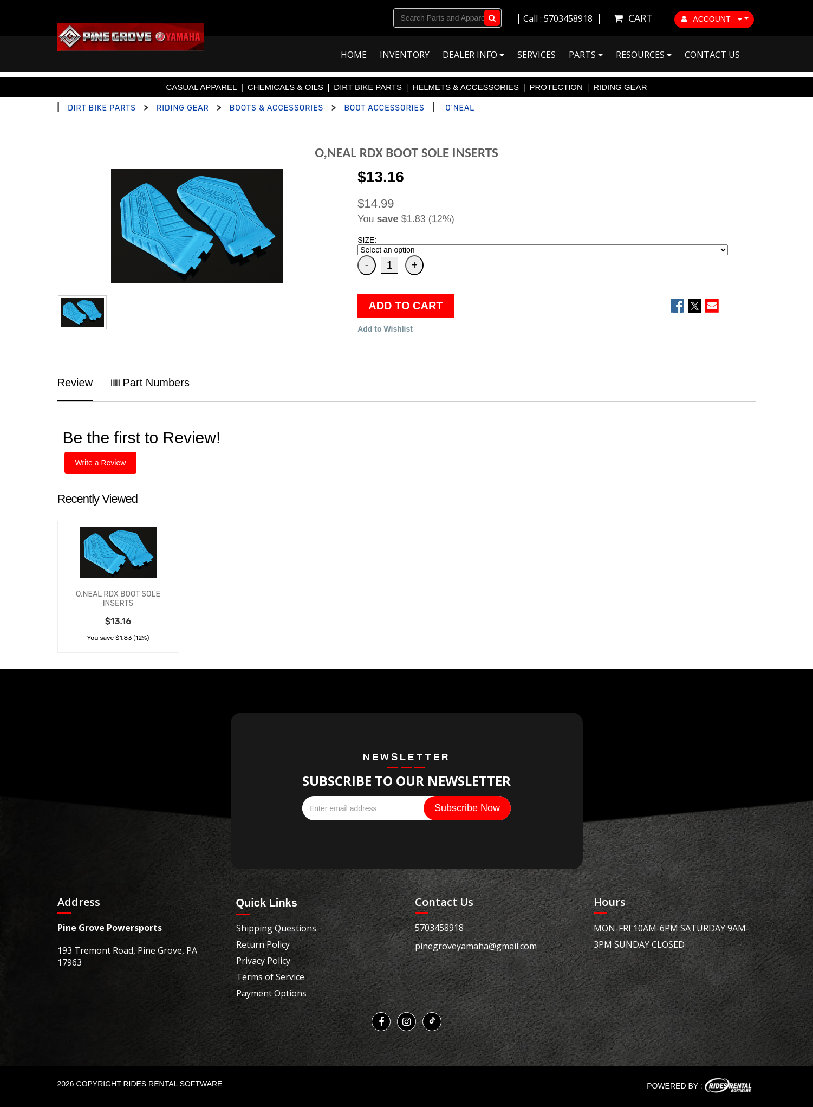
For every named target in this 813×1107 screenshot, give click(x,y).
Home (354, 55)
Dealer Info (473, 55)
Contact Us (712, 55)
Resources (644, 55)
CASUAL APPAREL (201, 87)
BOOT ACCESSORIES (384, 108)
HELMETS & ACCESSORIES (465, 87)
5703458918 (439, 928)
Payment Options (271, 993)
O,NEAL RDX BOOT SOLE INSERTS (118, 599)
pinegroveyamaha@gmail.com (476, 946)
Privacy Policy (263, 961)
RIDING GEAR (620, 87)
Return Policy (263, 944)
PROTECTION (556, 87)
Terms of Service (270, 977)
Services (536, 55)
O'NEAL (459, 108)
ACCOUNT (711, 19)
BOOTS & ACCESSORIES (276, 108)
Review (75, 383)
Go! (490, 18)
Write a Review (100, 462)
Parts (586, 55)
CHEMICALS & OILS (285, 87)
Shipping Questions (276, 928)
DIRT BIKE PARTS (368, 87)
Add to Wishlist (385, 329)
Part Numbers (150, 383)
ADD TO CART (405, 306)
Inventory (405, 55)
